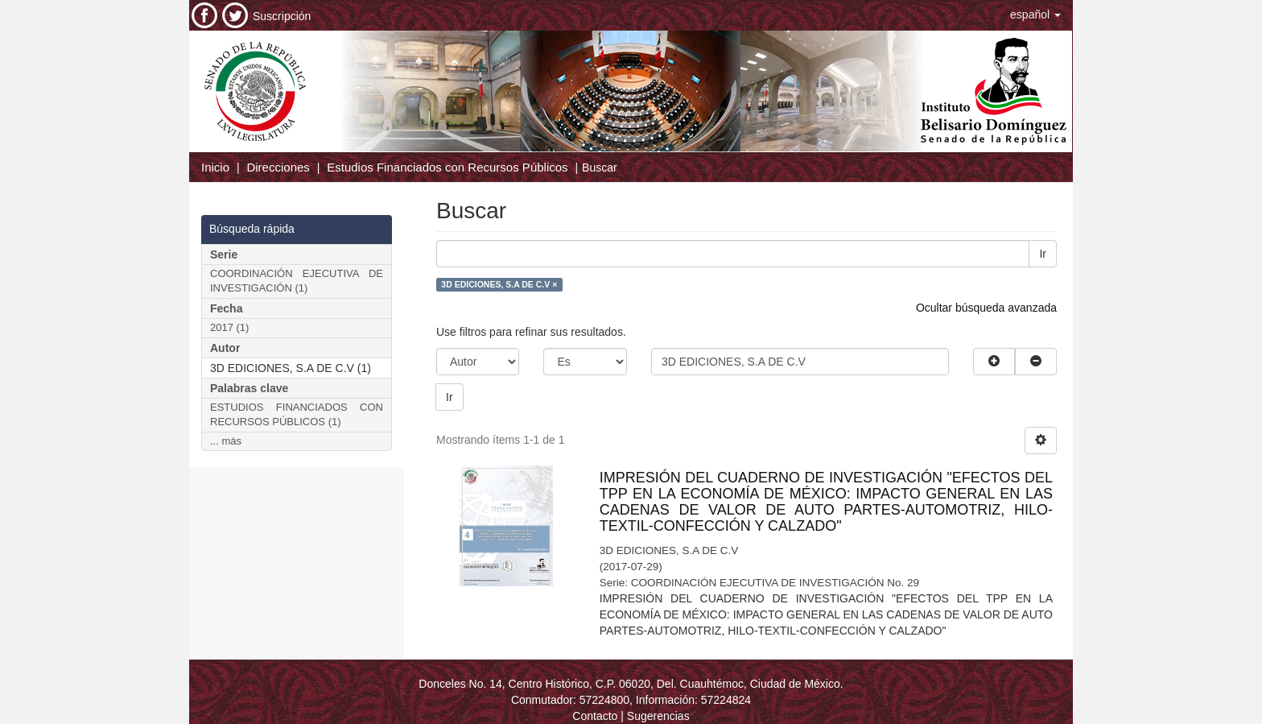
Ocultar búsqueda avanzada (986, 307)
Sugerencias (658, 716)
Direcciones (277, 167)
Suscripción (282, 16)
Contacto (594, 716)
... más (225, 441)
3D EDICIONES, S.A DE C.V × (499, 284)
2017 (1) (229, 327)
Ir (1042, 253)
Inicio (215, 167)
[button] (1035, 14)
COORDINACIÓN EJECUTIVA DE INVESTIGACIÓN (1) (296, 281)
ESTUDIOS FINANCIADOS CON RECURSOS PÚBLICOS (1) (296, 414)
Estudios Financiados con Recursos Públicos (447, 167)
